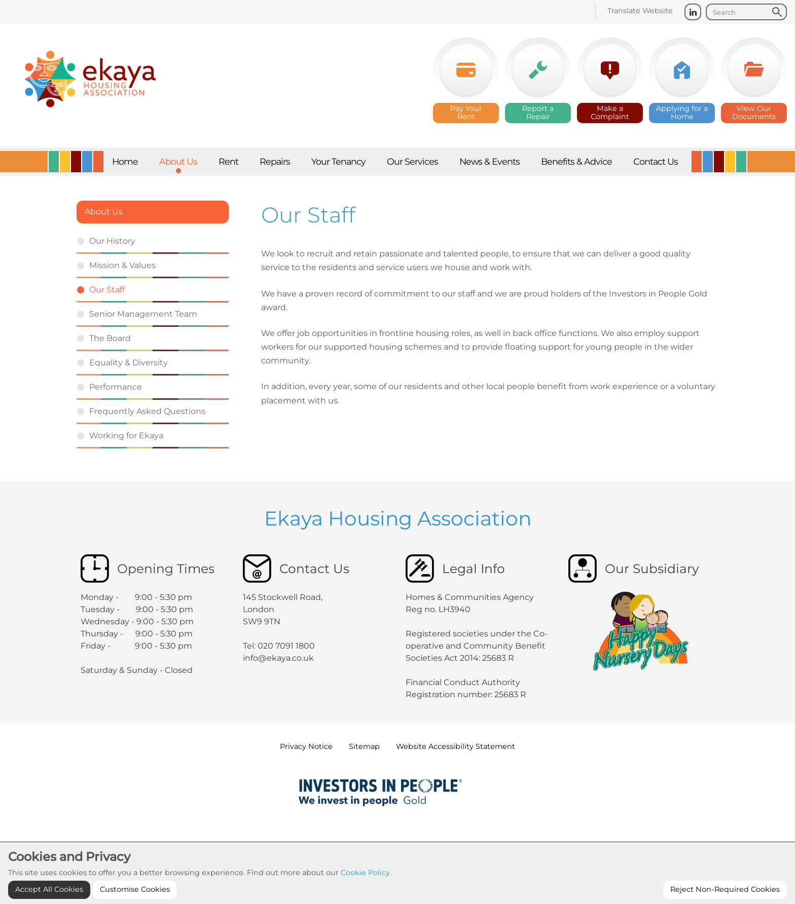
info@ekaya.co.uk (278, 658)
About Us (104, 211)
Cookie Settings (397, 846)
